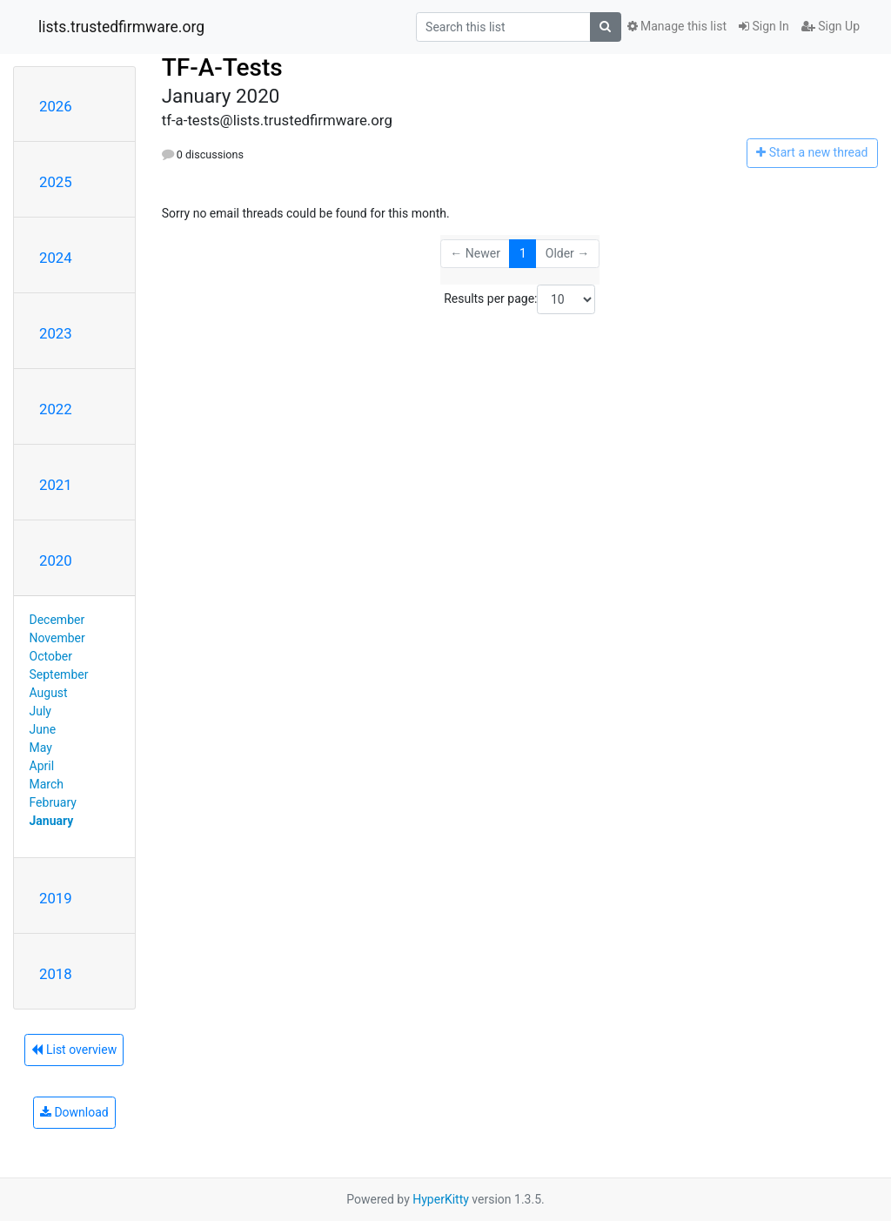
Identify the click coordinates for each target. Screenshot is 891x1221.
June (43, 729)
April (42, 766)
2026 (55, 106)
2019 (55, 898)
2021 (55, 484)
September (59, 674)
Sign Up (830, 26)
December (57, 620)
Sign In (764, 26)
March (47, 784)
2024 (55, 257)
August (49, 693)
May (41, 748)
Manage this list (677, 26)
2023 (55, 333)
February (53, 802)
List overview (74, 1050)
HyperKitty (440, 1199)
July (40, 711)
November (57, 638)
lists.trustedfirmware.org (121, 27)
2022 (55, 409)
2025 (55, 182)
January (52, 821)
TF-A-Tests (222, 67)
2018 (55, 974)
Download (74, 1112)
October (51, 656)
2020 (55, 560)
